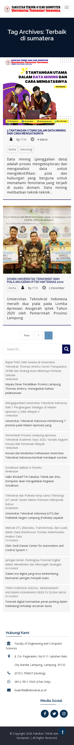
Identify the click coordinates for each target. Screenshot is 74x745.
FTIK (23, 139)
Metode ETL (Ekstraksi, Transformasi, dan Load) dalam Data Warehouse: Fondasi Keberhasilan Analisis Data (36, 532)
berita (12, 149)
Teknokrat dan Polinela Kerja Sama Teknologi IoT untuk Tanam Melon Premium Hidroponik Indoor (34, 500)
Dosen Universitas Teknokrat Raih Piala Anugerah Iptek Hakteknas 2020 (35, 280)
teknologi (26, 149)
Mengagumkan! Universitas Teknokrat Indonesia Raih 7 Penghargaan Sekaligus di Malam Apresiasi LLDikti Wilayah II (36, 407)
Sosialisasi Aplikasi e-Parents (23, 467)
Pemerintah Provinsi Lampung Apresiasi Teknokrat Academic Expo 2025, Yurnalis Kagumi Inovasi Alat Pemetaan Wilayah (36, 439)
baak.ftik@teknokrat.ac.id (30, 690)
